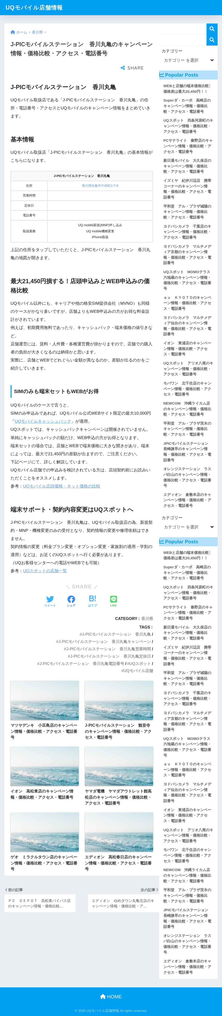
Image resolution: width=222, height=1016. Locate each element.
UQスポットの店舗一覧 (45, 558)
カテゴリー (172, 51)
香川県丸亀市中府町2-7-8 (100, 173)
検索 (212, 29)
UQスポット (140, 651)
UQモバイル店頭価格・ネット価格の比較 (61, 474)
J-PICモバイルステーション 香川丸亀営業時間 (108, 636)
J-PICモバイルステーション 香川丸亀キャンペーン (104, 629)
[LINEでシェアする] (113, 589)
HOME (111, 996)
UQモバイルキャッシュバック (43, 409)
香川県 (147, 606)
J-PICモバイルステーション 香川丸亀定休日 (110, 644)
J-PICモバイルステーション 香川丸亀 (116, 622)
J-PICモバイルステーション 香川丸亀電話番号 (81, 651)
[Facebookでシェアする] (71, 589)
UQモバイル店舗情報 (34, 7)
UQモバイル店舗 (138, 658)
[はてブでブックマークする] (92, 589)
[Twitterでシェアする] (50, 589)
